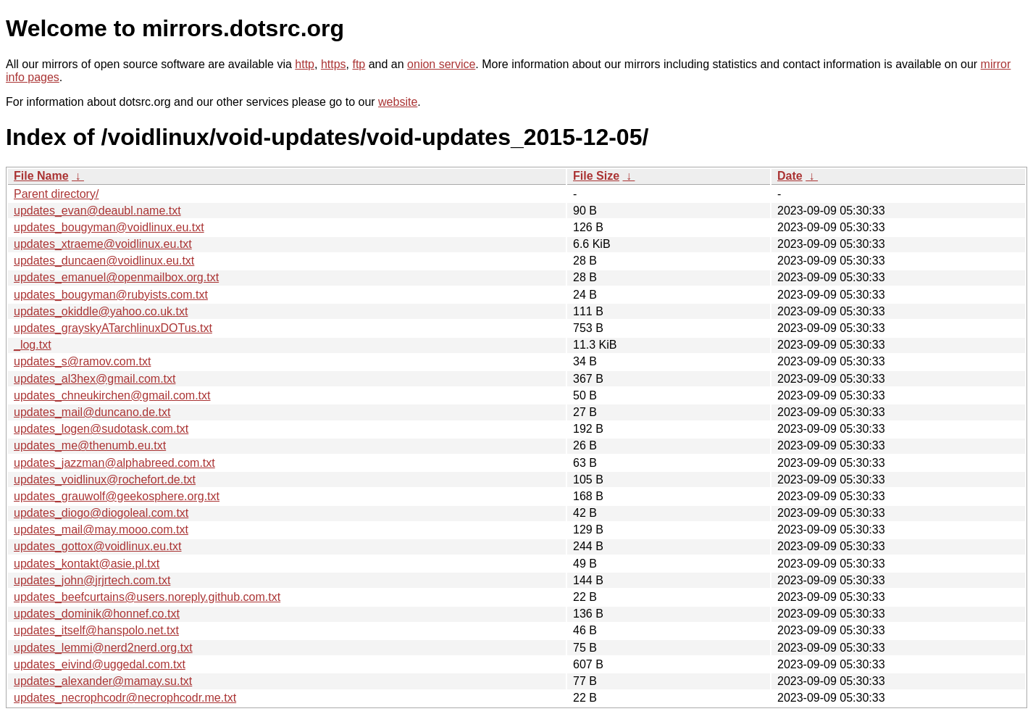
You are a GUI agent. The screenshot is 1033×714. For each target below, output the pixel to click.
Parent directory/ (56, 194)
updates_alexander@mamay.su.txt (103, 681)
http (304, 64)
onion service (441, 64)
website (397, 102)
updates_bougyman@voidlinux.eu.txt (109, 227)
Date (790, 176)
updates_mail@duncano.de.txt (92, 412)
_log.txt (32, 345)
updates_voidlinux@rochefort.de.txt (105, 479)
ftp (358, 64)
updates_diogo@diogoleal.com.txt (101, 513)
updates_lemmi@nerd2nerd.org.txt (103, 648)
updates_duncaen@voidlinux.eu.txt (104, 260)
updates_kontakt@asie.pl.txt (86, 563)
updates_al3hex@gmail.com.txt (94, 379)
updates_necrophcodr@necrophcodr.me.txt (125, 698)
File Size (596, 176)
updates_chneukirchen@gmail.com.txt (112, 395)
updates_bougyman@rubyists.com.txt (111, 294)
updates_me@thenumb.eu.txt (90, 445)
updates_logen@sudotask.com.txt (101, 429)
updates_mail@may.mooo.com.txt (101, 529)
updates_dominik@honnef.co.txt (97, 613)
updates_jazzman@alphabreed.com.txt (114, 463)
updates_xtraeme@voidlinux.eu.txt (103, 244)
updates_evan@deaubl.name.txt (97, 210)
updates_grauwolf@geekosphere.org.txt (116, 496)
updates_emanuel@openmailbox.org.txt (116, 277)
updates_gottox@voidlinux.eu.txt (98, 546)
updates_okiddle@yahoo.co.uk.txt (101, 311)
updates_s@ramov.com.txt (82, 361)
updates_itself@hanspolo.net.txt (96, 630)
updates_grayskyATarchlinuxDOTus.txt (113, 328)
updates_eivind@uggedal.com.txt (99, 664)
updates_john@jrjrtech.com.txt (92, 580)
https (333, 64)
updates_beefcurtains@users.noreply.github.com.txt (147, 597)
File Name (41, 176)
